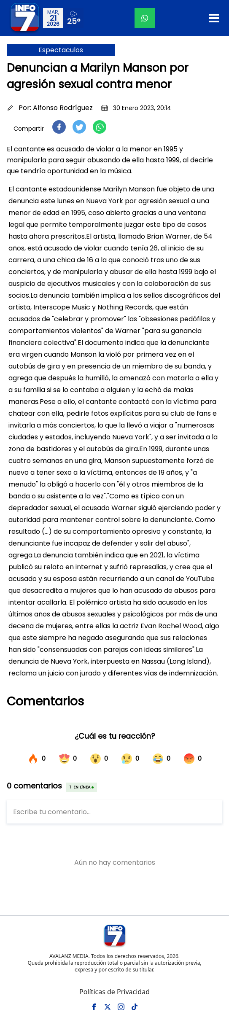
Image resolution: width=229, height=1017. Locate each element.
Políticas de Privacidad (114, 991)
